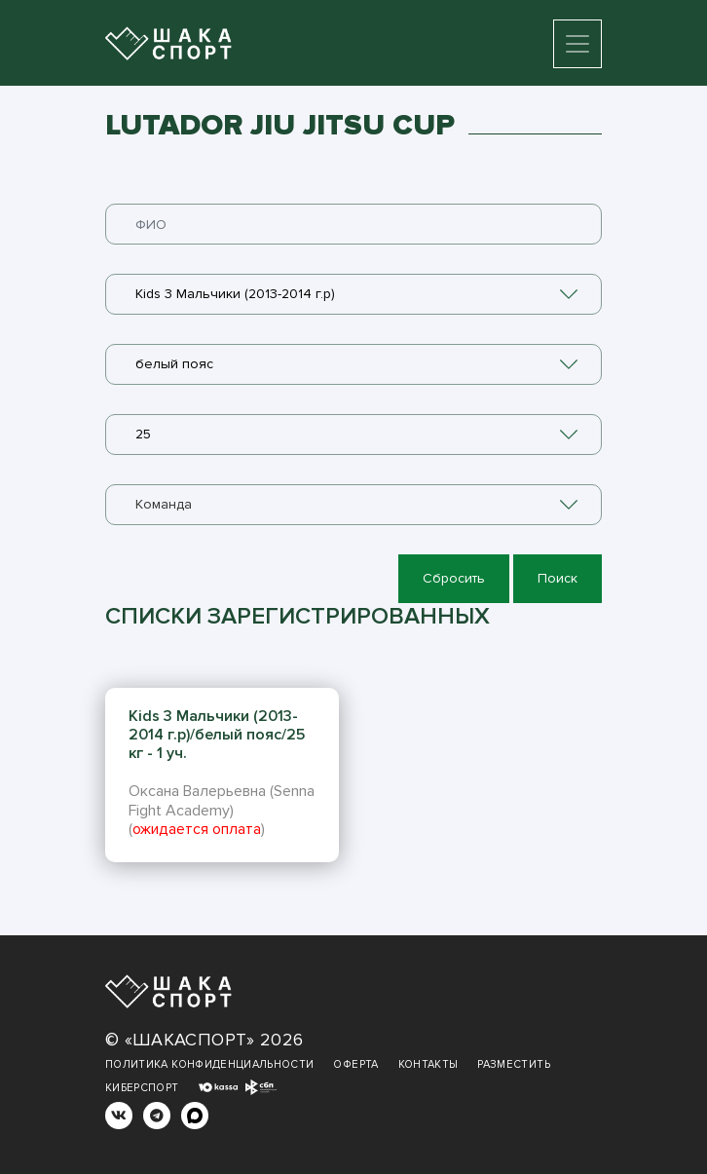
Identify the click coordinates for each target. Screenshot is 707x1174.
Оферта (355, 1064)
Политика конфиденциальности (209, 1064)
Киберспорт (142, 1087)
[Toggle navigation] (577, 43)
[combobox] (353, 294)
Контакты (428, 1064)
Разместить (513, 1064)
